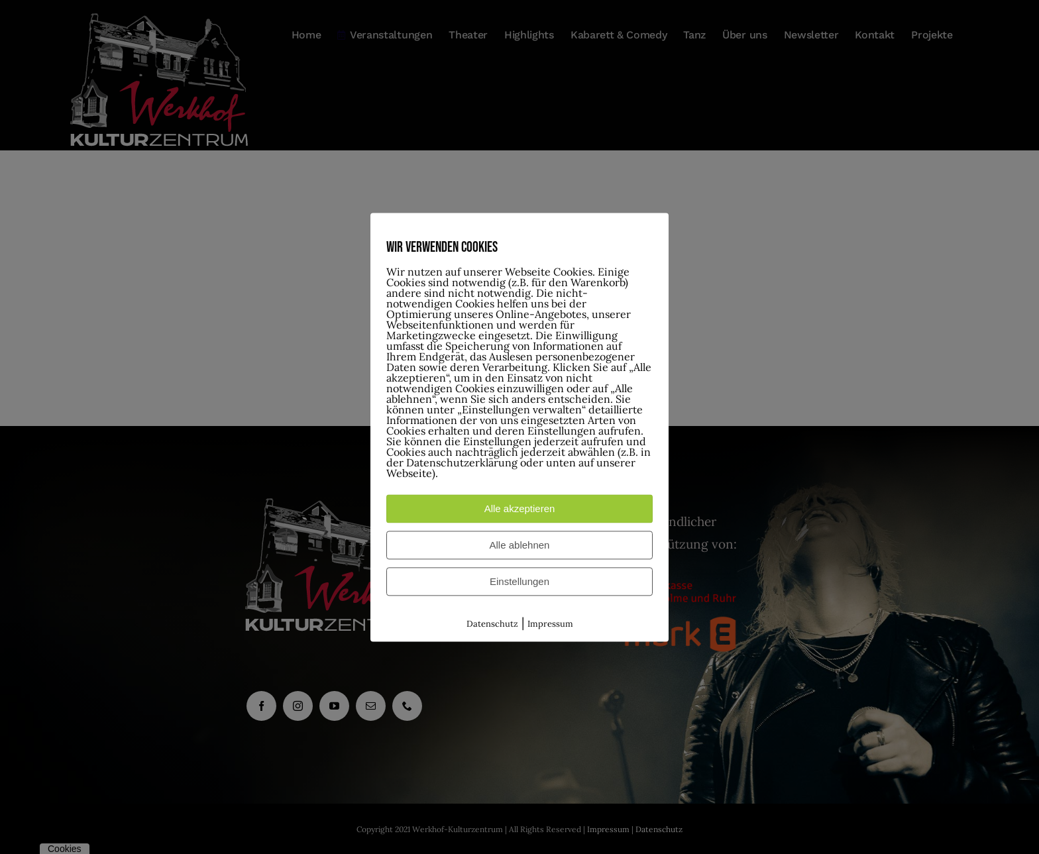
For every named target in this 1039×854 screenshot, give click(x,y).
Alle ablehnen (520, 545)
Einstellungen (519, 581)
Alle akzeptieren (519, 508)
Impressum (550, 623)
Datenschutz (492, 623)
